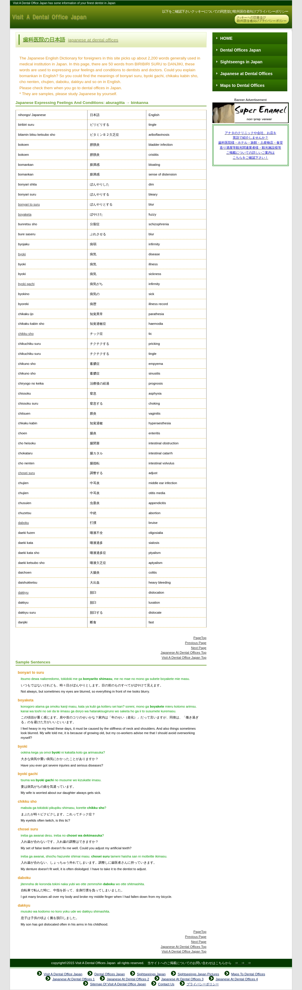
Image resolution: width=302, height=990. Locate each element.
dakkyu (23, 592)
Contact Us (166, 984)
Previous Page (196, 643)
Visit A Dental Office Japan (68, 17)
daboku (23, 522)
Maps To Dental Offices (248, 974)
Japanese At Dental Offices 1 (73, 979)
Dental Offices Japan (109, 974)
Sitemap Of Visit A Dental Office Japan (118, 984)
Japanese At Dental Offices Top (184, 652)
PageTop (199, 638)
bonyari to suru (29, 204)
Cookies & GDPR (261, 19)
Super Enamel (250, 113)
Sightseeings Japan (151, 974)
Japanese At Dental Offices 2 (128, 979)
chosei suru (26, 473)
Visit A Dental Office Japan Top (184, 657)
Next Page (198, 648)
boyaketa (24, 214)
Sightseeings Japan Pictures (198, 974)
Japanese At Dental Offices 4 (237, 979)
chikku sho (26, 333)
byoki (22, 254)
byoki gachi (26, 284)
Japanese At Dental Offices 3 (182, 979)
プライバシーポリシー (203, 984)
